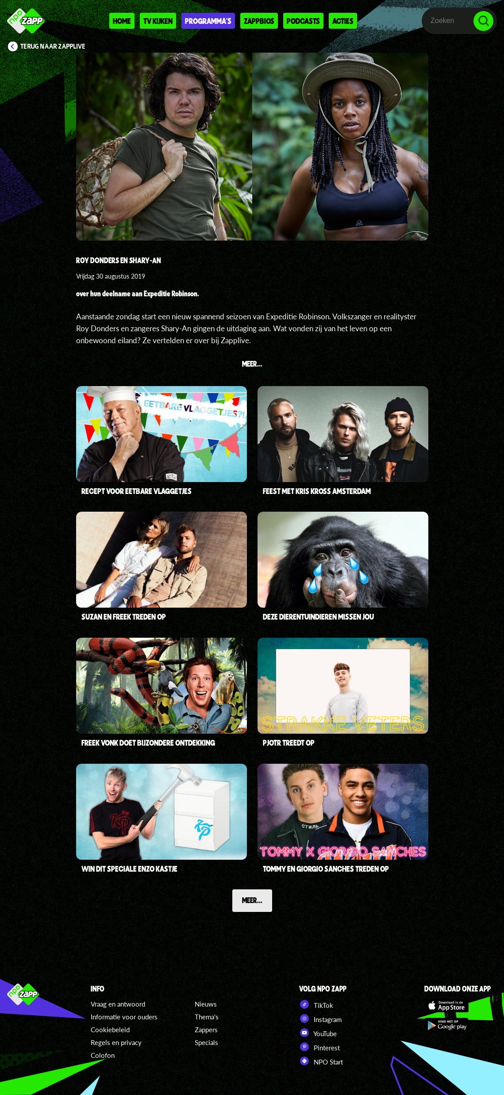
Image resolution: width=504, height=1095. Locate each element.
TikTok (316, 1004)
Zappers (206, 1030)
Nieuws (206, 1004)
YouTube (318, 1032)
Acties (343, 20)
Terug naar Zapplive (53, 46)
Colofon (103, 1055)
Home (122, 20)
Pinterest (319, 1046)
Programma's (208, 20)
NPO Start (321, 1061)
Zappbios (259, 20)
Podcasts (303, 20)
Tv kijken (158, 20)
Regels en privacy (116, 1042)
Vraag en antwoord (118, 1004)
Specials (206, 1042)
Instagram (320, 1018)
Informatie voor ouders (124, 1017)
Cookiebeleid (110, 1030)
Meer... (252, 900)
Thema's (207, 1017)
